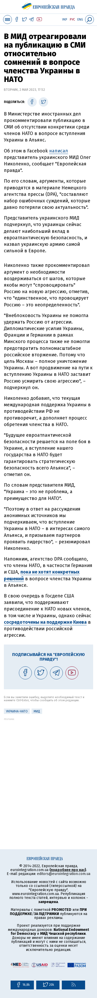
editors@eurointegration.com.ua (63, 874)
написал (58, 151)
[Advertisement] (48, 769)
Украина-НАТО (17, 711)
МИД (37, 711)
